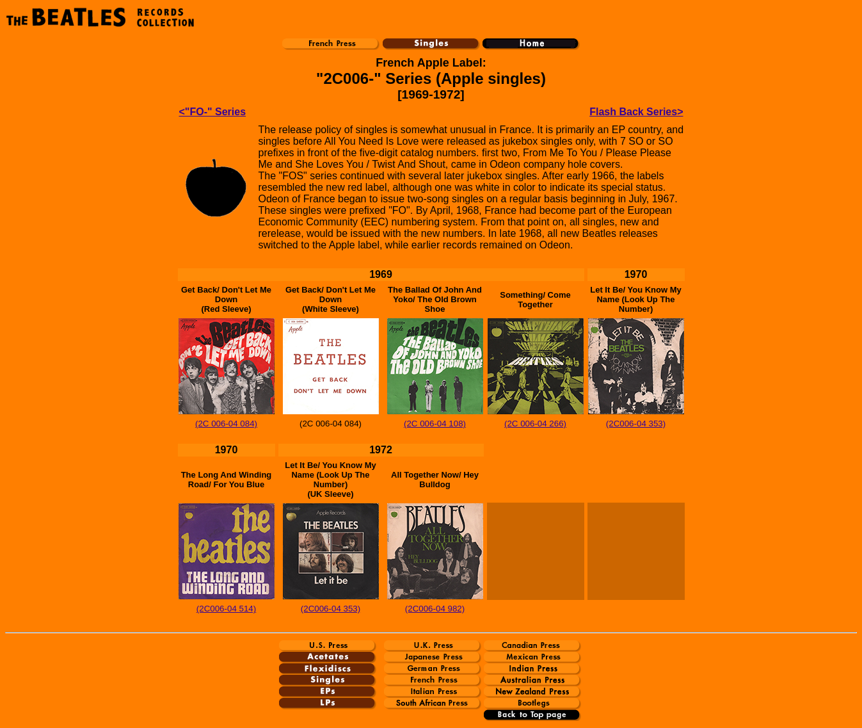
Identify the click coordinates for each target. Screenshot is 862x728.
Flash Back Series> (636, 111)
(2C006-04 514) (226, 608)
